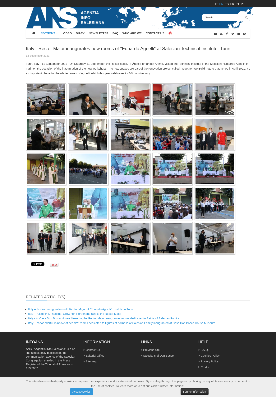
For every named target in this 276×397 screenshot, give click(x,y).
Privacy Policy (210, 361)
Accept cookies (81, 391)
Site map (91, 361)
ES (227, 4)
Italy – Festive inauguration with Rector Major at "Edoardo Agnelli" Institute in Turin (80, 309)
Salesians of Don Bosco (158, 355)
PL (242, 4)
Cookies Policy (210, 355)
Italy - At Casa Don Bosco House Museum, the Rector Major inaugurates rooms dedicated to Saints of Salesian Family (103, 318)
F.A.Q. (205, 349)
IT (217, 4)
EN (221, 4)
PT (238, 4)
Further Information (194, 391)
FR (232, 4)
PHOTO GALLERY (240, 43)
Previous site (151, 349)
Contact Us (93, 349)
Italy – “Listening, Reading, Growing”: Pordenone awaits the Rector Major (74, 313)
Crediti (205, 367)
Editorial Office (95, 355)
